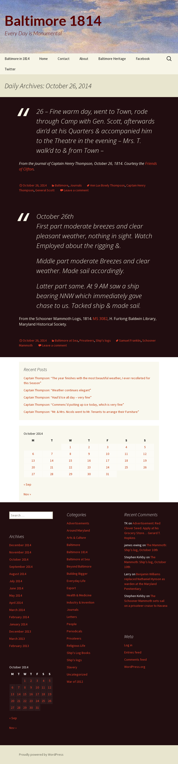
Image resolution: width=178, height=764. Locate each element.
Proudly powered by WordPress (41, 754)
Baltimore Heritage (112, 58)
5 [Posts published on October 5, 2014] (145, 447)
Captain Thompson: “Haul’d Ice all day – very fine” (58, 397)
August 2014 (17, 574)
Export (71, 588)
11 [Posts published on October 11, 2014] (126, 454)
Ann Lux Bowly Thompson (107, 185)
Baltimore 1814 (77, 552)
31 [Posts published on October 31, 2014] (107, 474)
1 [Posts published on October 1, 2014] (70, 447)
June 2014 (16, 588)
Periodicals (74, 631)
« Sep (27, 484)
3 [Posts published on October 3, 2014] (107, 447)
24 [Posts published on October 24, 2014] (107, 467)
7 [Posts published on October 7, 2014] (52, 454)
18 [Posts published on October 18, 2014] (126, 460)
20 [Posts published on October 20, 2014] (33, 467)
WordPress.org (134, 667)
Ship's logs (103, 340)
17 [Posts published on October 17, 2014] (107, 460)
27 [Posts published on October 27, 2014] (33, 474)
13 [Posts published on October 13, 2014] (33, 460)
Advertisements (78, 523)
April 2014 (16, 603)
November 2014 (20, 552)
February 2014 (19, 617)
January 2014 (18, 624)
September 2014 (20, 567)
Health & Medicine (79, 595)
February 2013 (19, 646)
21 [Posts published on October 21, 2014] (51, 467)
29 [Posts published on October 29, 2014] (70, 474)
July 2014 (15, 581)
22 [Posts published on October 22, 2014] (70, 467)
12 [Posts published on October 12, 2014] (144, 454)
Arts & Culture (76, 537)
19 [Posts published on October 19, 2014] (144, 460)
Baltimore (61, 185)
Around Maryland (78, 530)
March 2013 (17, 639)
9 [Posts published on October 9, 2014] (89, 454)
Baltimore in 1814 (17, 58)
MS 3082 (100, 318)
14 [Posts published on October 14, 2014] (51, 460)
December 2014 (20, 545)
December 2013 (20, 631)
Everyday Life (76, 581)
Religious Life (76, 645)
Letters (72, 617)
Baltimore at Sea (66, 340)
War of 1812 (75, 681)
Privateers (86, 340)
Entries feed (132, 652)
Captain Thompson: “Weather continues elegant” (57, 390)
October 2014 (18, 559)
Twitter (10, 69)
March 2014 (17, 610)
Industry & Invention (80, 602)
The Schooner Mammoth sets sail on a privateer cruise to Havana (145, 601)
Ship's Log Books (78, 653)
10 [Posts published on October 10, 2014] (107, 454)
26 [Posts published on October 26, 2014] (144, 467)
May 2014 (15, 595)
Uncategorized (77, 674)
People (72, 624)
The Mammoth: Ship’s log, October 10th (145, 562)
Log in (128, 645)
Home (43, 58)
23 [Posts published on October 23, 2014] (89, 467)
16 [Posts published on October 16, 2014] (89, 460)
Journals (76, 185)
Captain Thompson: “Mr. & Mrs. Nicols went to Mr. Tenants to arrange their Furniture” (81, 412)
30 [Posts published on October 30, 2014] (89, 474)
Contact (64, 58)
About (83, 58)
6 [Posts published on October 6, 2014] (33, 454)
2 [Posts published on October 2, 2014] (89, 447)
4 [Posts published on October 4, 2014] (126, 447)
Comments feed (135, 659)
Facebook (143, 58)
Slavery (72, 667)
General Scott (44, 190)
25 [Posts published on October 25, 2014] (126, 467)
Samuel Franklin (130, 340)
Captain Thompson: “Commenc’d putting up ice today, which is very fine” (74, 404)
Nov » (27, 494)
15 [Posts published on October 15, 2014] (70, 460)
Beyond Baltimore (79, 566)
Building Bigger (77, 573)
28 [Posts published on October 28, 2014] (51, 474)
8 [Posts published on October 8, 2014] (70, 454)
